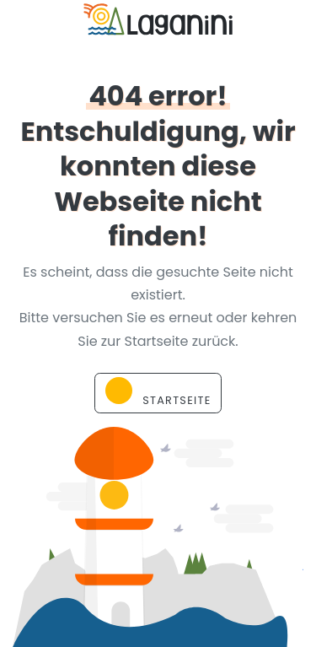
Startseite (158, 392)
